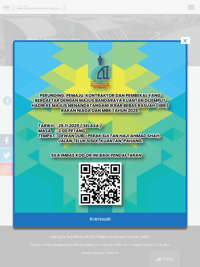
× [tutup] (185, 40)
